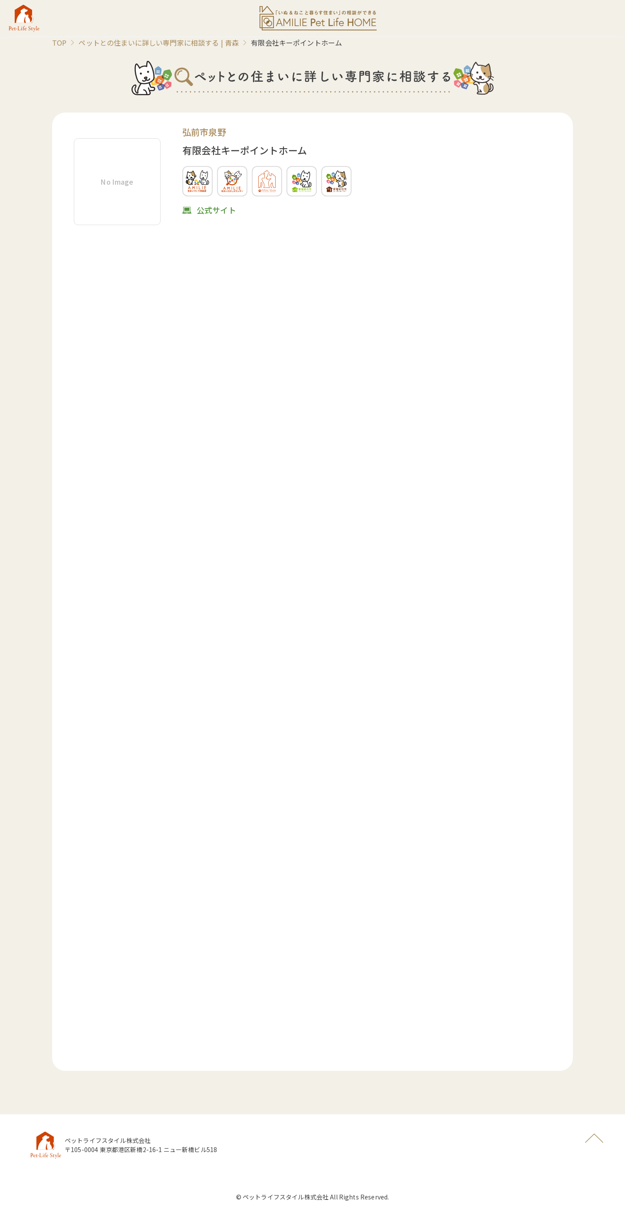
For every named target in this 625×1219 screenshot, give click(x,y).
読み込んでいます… (312, 648)
